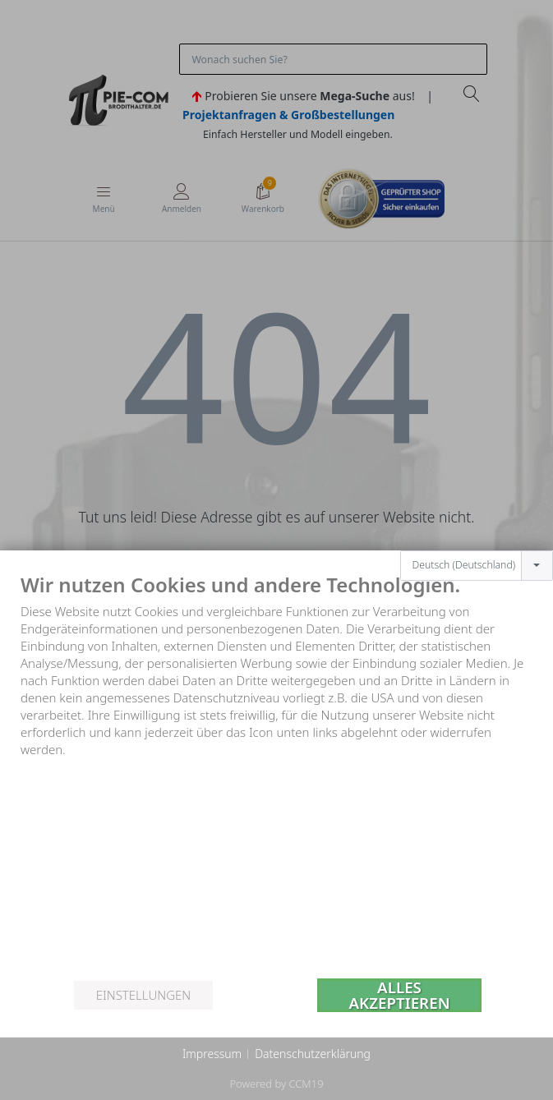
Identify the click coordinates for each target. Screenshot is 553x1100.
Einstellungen (143, 995)
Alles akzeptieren (399, 995)
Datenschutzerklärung (313, 1053)
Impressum (212, 1053)
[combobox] (476, 566)
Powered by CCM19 (276, 1083)
